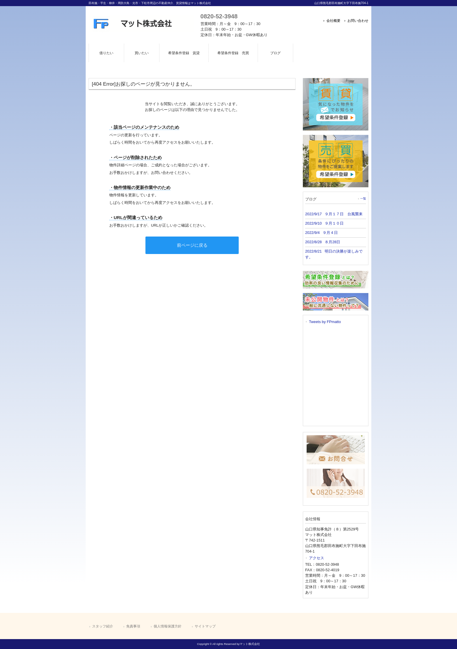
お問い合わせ (357, 20)
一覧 (363, 198)
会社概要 (333, 20)
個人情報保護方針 (168, 626)
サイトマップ (205, 626)
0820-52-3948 (219, 16)
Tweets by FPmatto (325, 322)
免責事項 (133, 626)
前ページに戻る (192, 245)
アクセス (316, 558)
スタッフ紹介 (102, 626)
